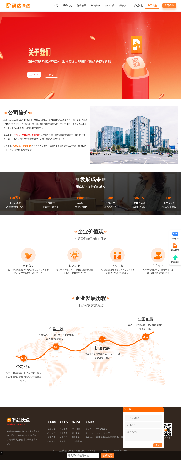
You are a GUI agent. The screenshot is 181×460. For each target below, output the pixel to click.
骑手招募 (76, 429)
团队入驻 (76, 437)
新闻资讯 (138, 5)
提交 (158, 445)
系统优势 (67, 5)
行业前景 (81, 5)
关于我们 (152, 5)
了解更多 (51, 75)
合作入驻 (109, 5)
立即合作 (169, 5)
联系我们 (63, 441)
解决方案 (95, 5)
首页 (55, 5)
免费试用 (107, 455)
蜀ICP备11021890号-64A (99, 450)
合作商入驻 (77, 441)
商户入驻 (76, 433)
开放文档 (124, 5)
